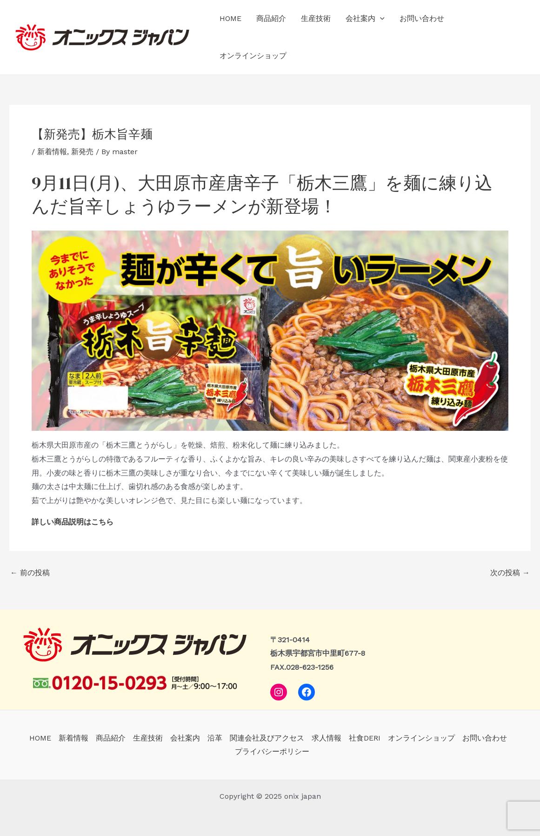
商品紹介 (271, 18)
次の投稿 (510, 573)
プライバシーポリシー (272, 751)
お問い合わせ (422, 18)
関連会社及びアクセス (267, 738)
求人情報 (326, 738)
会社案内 (365, 18)
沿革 (214, 738)
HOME (230, 18)
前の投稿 (30, 573)
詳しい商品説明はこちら (72, 521)
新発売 (82, 151)
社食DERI (364, 738)
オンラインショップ (253, 55)
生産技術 (316, 18)
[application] (380, 18)
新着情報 (52, 151)
